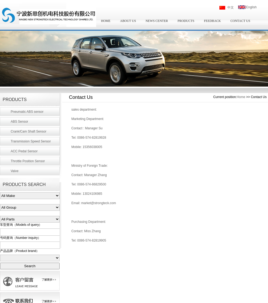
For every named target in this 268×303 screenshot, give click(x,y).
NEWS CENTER (157, 21)
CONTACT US (240, 21)
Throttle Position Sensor (28, 161)
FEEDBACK (212, 21)
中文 (230, 7)
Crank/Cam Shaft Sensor (28, 131)
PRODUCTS (185, 21)
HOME (105, 21)
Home (241, 97)
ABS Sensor (19, 121)
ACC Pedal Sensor (24, 151)
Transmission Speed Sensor (31, 141)
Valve (14, 171)
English (251, 7)
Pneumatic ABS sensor (27, 112)
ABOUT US (128, 21)
